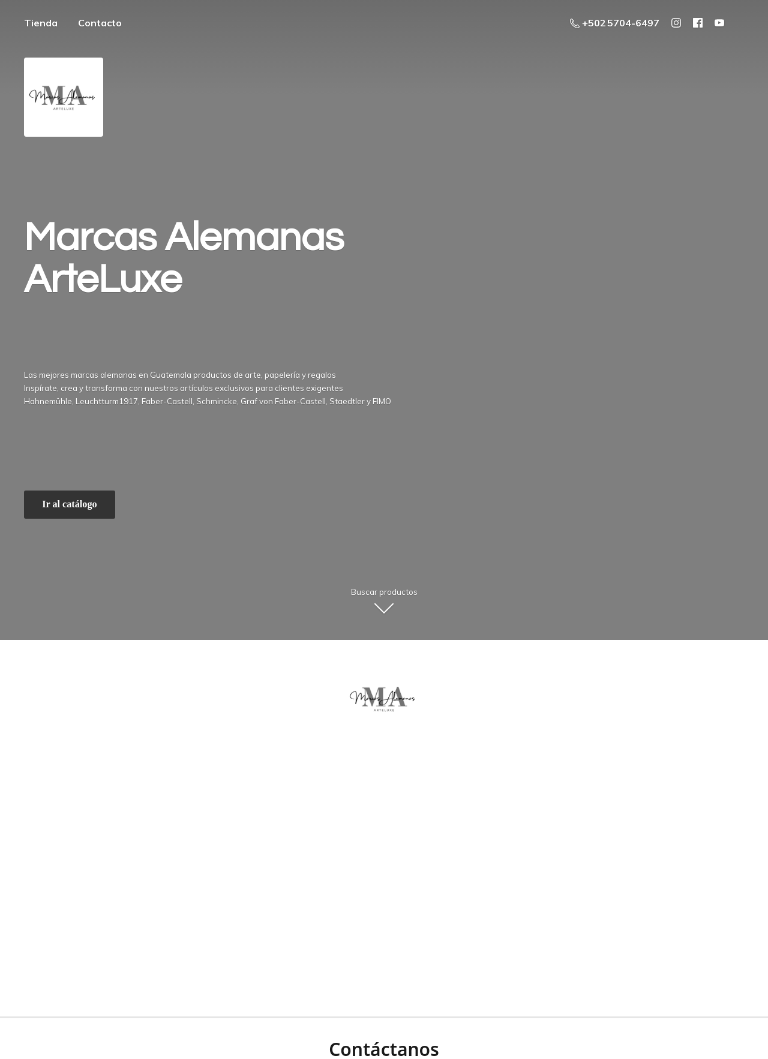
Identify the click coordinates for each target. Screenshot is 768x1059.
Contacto (100, 23)
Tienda (41, 23)
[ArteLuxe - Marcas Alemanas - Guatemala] (384, 698)
